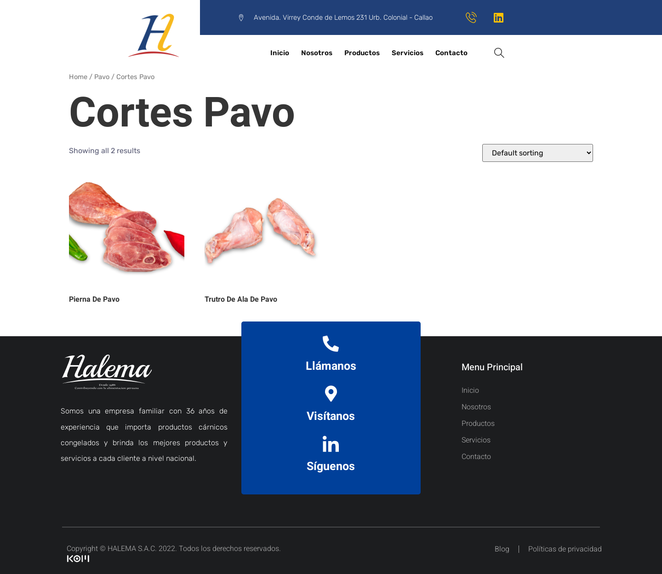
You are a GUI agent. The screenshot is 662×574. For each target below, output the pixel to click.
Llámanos (331, 366)
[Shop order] (537, 153)
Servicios (407, 53)
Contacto (451, 53)
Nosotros (316, 53)
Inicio (279, 53)
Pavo (101, 77)
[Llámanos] (331, 343)
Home (78, 77)
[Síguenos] (331, 444)
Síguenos (331, 466)
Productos (362, 53)
